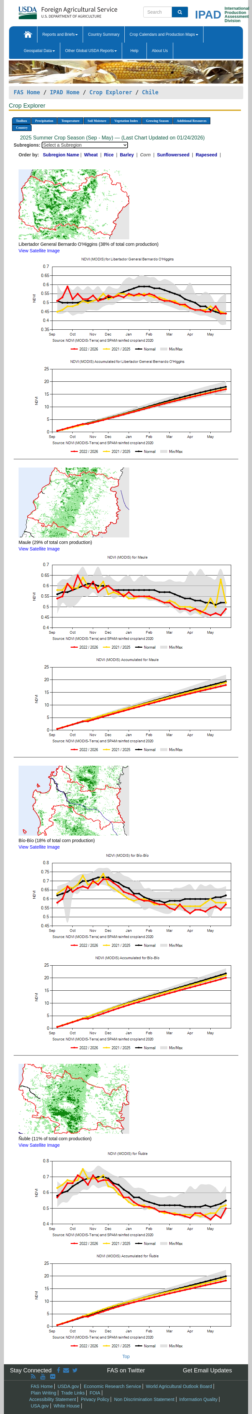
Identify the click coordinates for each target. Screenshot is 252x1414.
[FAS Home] (52, 11)
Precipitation (44, 121)
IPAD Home (64, 92)
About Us (160, 50)
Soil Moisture (97, 121)
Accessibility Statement (52, 1399)
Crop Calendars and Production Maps (164, 34)
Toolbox (21, 121)
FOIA (95, 1392)
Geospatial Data (39, 50)
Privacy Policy (95, 1399)
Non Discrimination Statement (144, 1399)
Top (126, 1356)
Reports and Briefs (60, 34)
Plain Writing (43, 1392)
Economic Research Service (112, 1386)
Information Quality (198, 1399)
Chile (150, 92)
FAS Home (27, 92)
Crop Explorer (110, 92)
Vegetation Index (126, 121)
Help (134, 50)
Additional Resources (191, 121)
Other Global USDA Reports (91, 50)
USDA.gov (68, 1386)
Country (22, 127)
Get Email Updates (207, 1370)
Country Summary (103, 34)
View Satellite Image (39, 250)
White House (67, 1405)
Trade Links (73, 1392)
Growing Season (157, 121)
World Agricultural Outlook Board (179, 1386)
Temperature (70, 121)
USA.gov (40, 1405)
